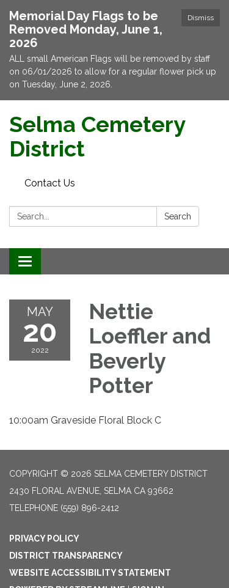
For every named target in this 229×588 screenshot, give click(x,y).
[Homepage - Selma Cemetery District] (114, 136)
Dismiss (200, 17)
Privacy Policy (44, 538)
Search (177, 216)
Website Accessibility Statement (90, 573)
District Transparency (66, 555)
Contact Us (49, 183)
